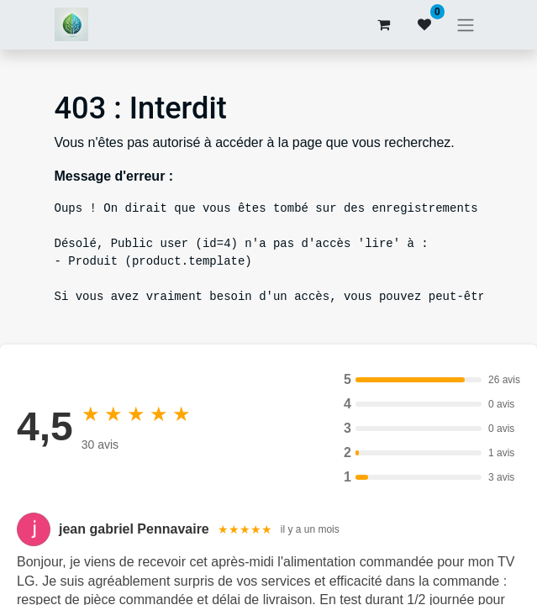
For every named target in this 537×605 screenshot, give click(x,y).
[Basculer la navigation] (465, 25)
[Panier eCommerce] (384, 24)
